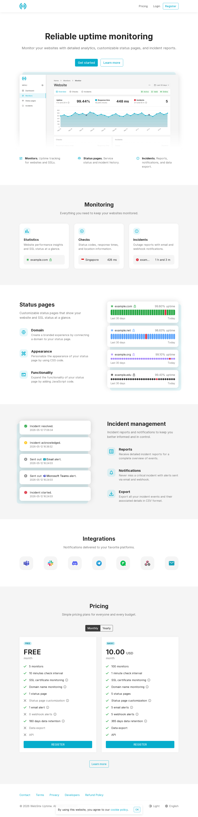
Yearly (106, 628)
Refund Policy (94, 795)
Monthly (93, 628)
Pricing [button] (143, 6)
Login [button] (156, 6)
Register (58, 744)
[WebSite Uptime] (23, 6)
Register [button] (170, 6)
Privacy (54, 795)
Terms (40, 795)
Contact (25, 795)
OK (137, 809)
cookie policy (119, 809)
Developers (72, 795)
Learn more (111, 62)
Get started (86, 62)
